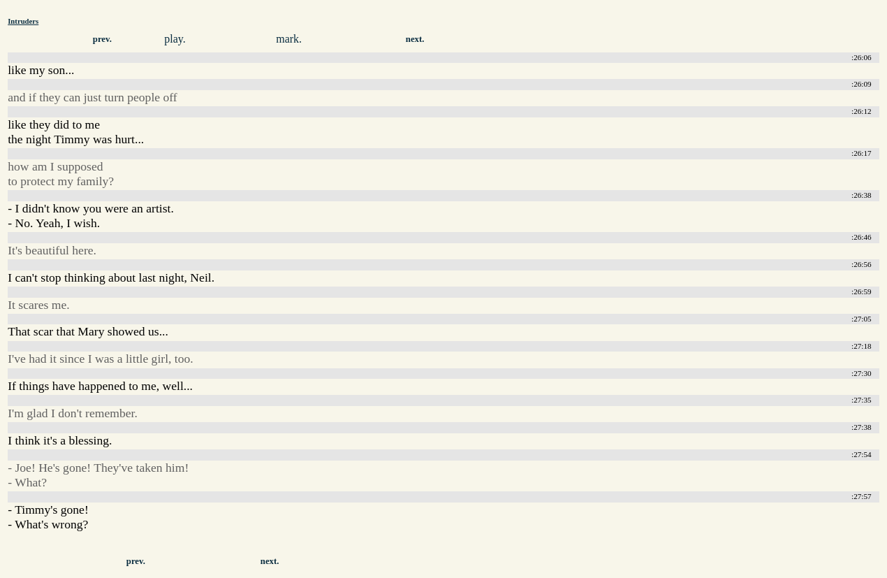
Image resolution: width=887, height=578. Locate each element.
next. (415, 39)
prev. (102, 39)
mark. (289, 39)
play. (175, 39)
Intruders (23, 21)
